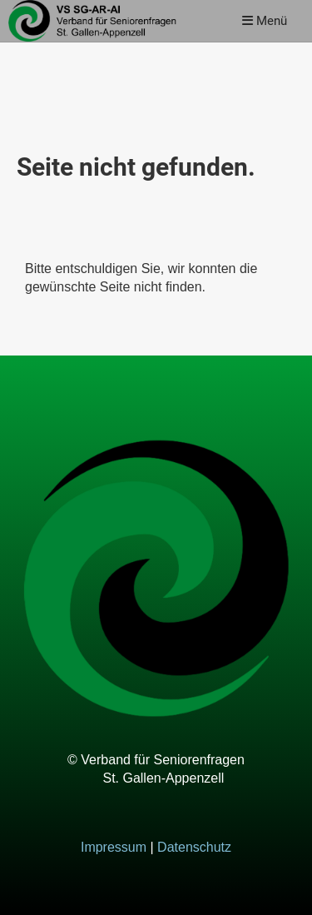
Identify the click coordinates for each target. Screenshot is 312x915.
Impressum (113, 847)
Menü (264, 20)
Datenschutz (194, 847)
